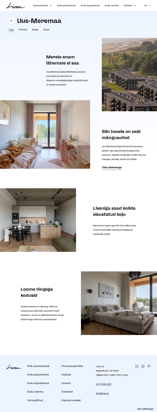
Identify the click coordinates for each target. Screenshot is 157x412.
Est (147, 5)
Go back (12, 21)
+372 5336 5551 (104, 384)
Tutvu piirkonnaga (112, 167)
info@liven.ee (102, 393)
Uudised (66, 374)
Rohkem (130, 5)
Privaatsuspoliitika (72, 366)
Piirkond (23, 29)
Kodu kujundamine (90, 5)
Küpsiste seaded (71, 400)
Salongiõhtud (35, 400)
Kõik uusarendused (38, 366)
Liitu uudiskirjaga (145, 409)
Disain (46, 29)
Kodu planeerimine (66, 5)
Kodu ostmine (112, 5)
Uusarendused (42, 5)
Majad (35, 29)
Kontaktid (67, 391)
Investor (66, 383)
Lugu (11, 29)
